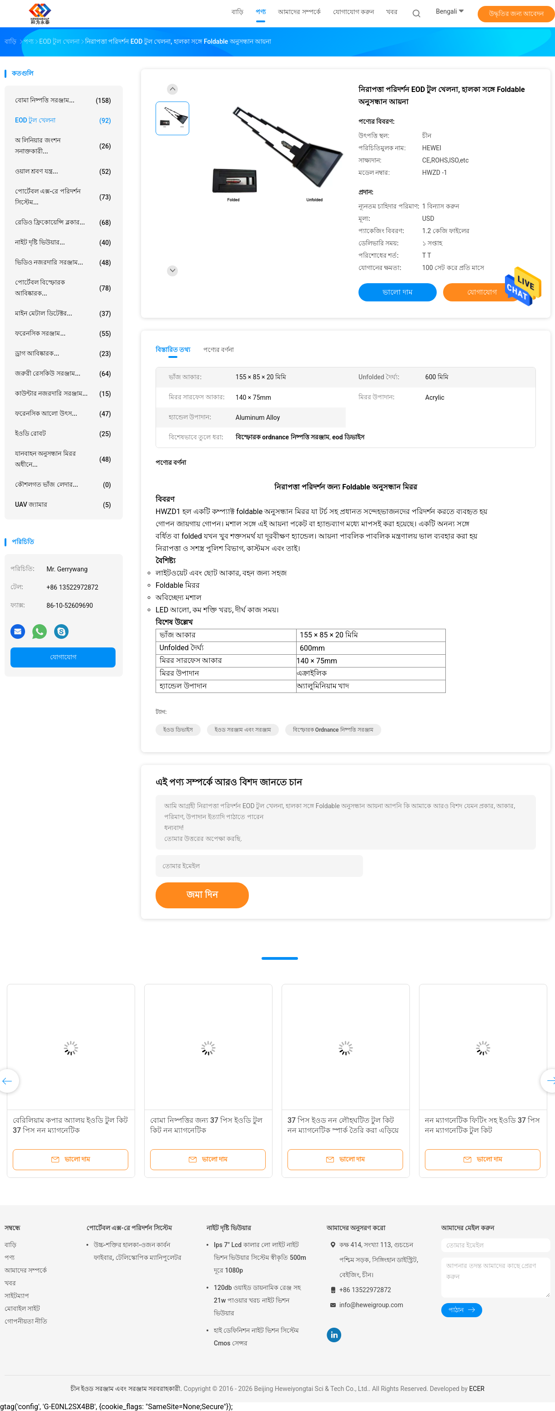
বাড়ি (10, 1244)
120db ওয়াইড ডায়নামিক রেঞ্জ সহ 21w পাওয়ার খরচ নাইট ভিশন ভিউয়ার (257, 1300)
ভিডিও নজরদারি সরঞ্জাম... (63, 262)
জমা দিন (202, 894)
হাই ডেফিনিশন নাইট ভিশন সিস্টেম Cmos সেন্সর (256, 1337)
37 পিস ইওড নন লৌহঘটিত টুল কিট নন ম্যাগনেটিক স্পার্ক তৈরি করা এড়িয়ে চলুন (343, 1130)
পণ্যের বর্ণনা (218, 349)
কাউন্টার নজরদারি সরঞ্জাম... (63, 393)
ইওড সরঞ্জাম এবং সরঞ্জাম (243, 730)
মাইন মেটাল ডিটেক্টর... (63, 313)
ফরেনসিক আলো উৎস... (63, 413)
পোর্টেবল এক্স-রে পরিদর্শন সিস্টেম (129, 1228)
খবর (10, 1283)
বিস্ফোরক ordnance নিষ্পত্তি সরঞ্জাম (333, 730)
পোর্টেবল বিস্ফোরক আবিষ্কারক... (63, 288)
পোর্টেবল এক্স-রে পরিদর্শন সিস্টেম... (63, 197)
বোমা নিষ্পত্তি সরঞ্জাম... (63, 100)
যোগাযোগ (63, 657)
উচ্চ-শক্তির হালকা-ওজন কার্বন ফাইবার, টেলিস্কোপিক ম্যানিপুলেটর (138, 1251)
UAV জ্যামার (63, 504)
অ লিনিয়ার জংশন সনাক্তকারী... (63, 146)
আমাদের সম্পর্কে (26, 1270)
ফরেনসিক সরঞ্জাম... (63, 333)
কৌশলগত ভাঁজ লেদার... (63, 484)
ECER (476, 1388)
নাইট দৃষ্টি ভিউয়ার (229, 1228)
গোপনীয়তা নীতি (26, 1321)
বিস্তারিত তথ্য (173, 349)
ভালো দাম (398, 292)
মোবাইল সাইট (22, 1308)
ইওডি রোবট (63, 433)
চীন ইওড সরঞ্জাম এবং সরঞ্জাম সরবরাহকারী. (127, 1388)
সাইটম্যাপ (17, 1295)
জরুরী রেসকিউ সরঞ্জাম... (63, 373)
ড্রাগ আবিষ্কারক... (63, 353)
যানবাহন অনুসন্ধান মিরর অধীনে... (63, 459)
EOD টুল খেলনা (63, 120)
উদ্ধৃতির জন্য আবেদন (516, 13)
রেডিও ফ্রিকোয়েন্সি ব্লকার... (63, 222)
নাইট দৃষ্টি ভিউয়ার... (63, 242)
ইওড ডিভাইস (178, 730)
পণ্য (10, 1257)
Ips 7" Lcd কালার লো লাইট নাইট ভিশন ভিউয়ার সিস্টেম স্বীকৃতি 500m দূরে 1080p (260, 1257)
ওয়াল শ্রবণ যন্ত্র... (63, 171)
